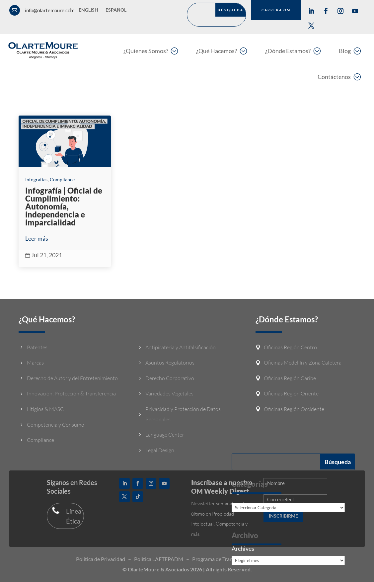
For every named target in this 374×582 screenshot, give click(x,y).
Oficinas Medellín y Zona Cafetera (302, 362)
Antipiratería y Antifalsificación (180, 347)
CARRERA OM (276, 10)
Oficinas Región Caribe (290, 378)
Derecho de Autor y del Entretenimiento (72, 378)
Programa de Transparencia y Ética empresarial (245, 559)
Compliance (62, 179)
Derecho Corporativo (169, 378)
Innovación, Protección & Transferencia (71, 393)
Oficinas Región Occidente (294, 409)
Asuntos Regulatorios (169, 362)
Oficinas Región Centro (290, 347)
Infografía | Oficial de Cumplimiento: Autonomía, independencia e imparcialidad (63, 206)
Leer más (36, 238)
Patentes (37, 347)
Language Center (164, 434)
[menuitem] (150, 50)
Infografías (36, 179)
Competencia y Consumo (55, 424)
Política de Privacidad (100, 559)
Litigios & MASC (45, 409)
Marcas (35, 362)
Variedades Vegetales (169, 393)
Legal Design (159, 450)
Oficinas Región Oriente (291, 393)
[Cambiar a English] (88, 11)
